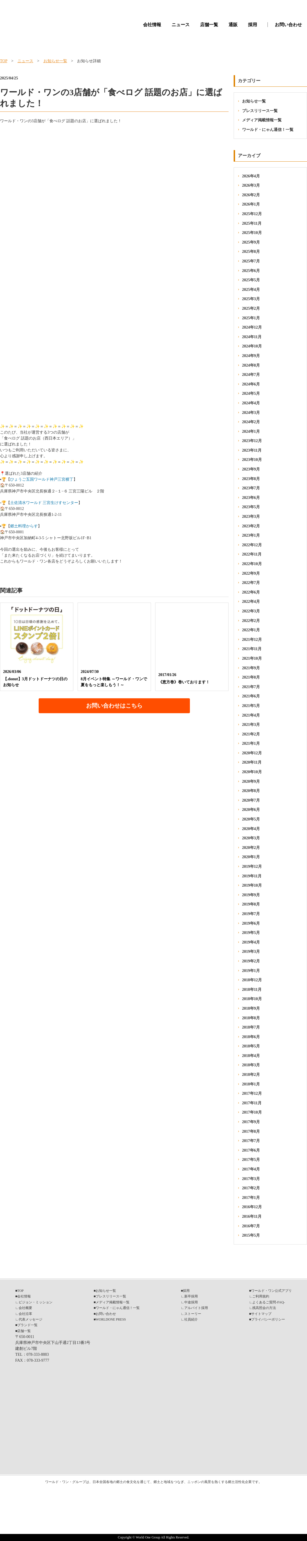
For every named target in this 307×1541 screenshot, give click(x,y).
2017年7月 (251, 1141)
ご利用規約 (260, 1296)
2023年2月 (251, 526)
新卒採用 (191, 1296)
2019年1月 (251, 971)
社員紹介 (191, 1319)
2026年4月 (251, 176)
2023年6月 (251, 498)
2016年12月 (252, 1207)
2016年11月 (252, 1216)
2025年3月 (251, 299)
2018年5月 (251, 1046)
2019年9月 (251, 895)
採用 (252, 24)
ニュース (181, 24)
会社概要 (25, 1308)
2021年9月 (251, 668)
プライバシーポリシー (268, 1319)
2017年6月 (251, 1150)
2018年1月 (251, 1084)
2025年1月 (251, 318)
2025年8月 (251, 251)
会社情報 (152, 24)
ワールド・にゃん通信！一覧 (267, 130)
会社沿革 (25, 1314)
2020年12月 (252, 753)
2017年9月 (251, 1122)
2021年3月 (251, 724)
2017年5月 (251, 1160)
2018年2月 (251, 1074)
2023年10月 (252, 460)
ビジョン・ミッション (35, 1302)
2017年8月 (251, 1131)
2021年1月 (251, 743)
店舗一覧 (209, 24)
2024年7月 (251, 375)
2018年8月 (251, 1018)
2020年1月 (251, 857)
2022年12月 (252, 545)
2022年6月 (251, 592)
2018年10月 (252, 999)
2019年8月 (251, 904)
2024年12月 (252, 327)
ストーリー (192, 1314)
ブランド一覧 (27, 1325)
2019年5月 (251, 933)
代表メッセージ (30, 1319)
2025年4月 (251, 289)
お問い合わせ (288, 24)
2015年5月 (251, 1235)
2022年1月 (251, 630)
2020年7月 (251, 800)
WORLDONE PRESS (111, 1319)
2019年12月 (252, 866)
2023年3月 (251, 516)
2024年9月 (251, 356)
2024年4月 (251, 403)
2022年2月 (251, 621)
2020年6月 (251, 810)
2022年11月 (252, 554)
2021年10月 (252, 658)
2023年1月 (251, 535)
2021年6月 (251, 696)
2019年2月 (251, 961)
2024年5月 (251, 393)
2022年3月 (251, 611)
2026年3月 (251, 185)
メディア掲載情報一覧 (262, 120)
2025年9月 (251, 242)
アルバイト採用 (196, 1308)
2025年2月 (251, 308)
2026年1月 (251, 204)
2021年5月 (251, 706)
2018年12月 (252, 980)
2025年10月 (252, 233)
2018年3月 (251, 1065)
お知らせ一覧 (55, 61)
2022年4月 (251, 601)
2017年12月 (252, 1093)
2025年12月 (252, 214)
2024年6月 (251, 384)
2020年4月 (251, 829)
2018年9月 (251, 1008)
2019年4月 (251, 942)
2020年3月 (251, 838)
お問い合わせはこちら (114, 706)
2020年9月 (251, 781)
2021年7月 (251, 687)
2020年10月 (252, 772)
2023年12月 (252, 441)
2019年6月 (251, 923)
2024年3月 (251, 413)
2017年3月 (251, 1179)
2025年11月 (252, 223)
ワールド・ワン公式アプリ (271, 1291)
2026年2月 (251, 195)
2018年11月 (252, 989)
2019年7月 (251, 914)
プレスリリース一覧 (260, 111)
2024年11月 (252, 337)
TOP (3, 61)
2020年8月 (251, 791)
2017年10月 (252, 1112)
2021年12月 (252, 639)
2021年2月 (251, 734)
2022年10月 (252, 564)
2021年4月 (251, 715)
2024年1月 (251, 431)
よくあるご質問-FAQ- (268, 1302)
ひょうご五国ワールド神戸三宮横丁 (41, 479)
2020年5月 (251, 819)
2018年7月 (251, 1027)
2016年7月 (251, 1226)
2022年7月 (251, 583)
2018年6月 (251, 1037)
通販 (233, 24)
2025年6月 (251, 271)
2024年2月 (251, 422)
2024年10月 (252, 346)
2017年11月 (252, 1103)
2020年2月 (251, 848)
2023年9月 (251, 469)
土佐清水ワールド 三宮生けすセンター (44, 503)
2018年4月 (251, 1056)
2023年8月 (251, 479)
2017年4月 (251, 1169)
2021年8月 (251, 677)
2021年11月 (252, 649)
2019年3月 (251, 951)
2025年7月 (251, 261)
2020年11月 (252, 762)
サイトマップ (261, 1314)
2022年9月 (251, 573)
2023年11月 (252, 450)
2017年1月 (251, 1198)
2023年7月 (251, 488)
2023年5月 (251, 507)
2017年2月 (251, 1188)
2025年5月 (251, 280)
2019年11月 (252, 876)
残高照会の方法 (264, 1308)
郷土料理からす (24, 526)
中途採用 (191, 1302)
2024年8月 (251, 365)
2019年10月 (252, 885)
